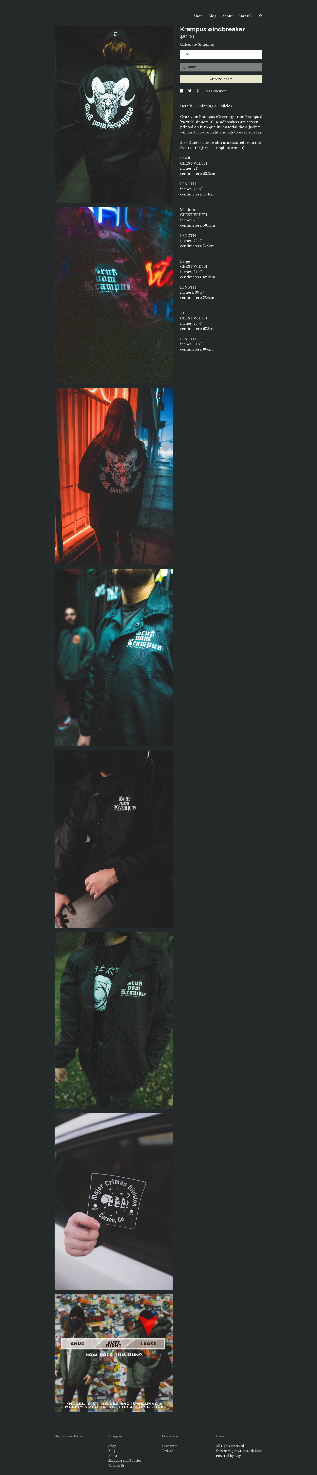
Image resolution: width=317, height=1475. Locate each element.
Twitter (167, 1451)
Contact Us (116, 1466)
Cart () (245, 16)
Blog (212, 16)
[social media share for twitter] (190, 91)
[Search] (260, 16)
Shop (198, 16)
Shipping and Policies (124, 1460)
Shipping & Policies (214, 106)
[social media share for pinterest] (199, 91)
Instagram (170, 1446)
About (227, 16)
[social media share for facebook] (182, 91)
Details (186, 106)
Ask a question (215, 91)
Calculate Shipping (197, 44)
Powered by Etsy (228, 1456)
